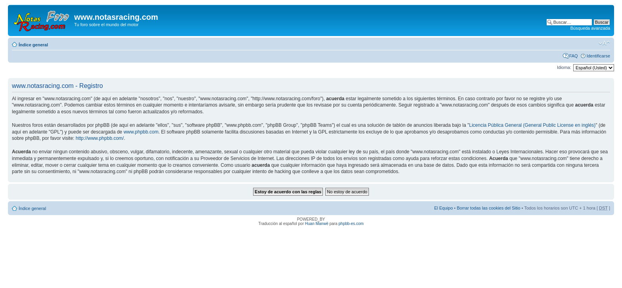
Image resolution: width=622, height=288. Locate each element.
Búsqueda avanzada (590, 28)
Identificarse (598, 55)
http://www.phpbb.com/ (100, 138)
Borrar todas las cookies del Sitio (488, 208)
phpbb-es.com (350, 223)
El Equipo (443, 208)
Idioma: (564, 67)
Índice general (33, 44)
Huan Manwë (316, 223)
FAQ (573, 55)
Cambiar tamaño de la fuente (604, 43)
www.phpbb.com (140, 132)
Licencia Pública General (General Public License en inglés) (532, 125)
